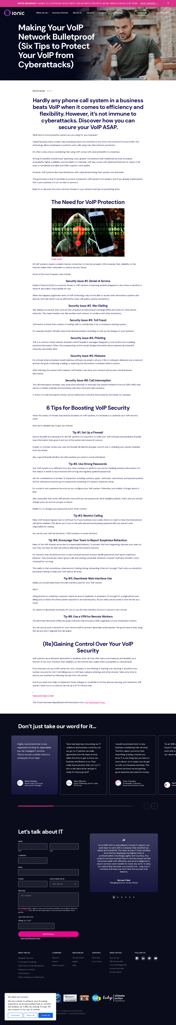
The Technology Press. (94, 702)
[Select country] (20, 884)
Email (21, 867)
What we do (42, 13)
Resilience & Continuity (26, 970)
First (19, 851)
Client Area (96, 958)
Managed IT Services (25, 958)
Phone (21, 879)
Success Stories (60, 13)
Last (51, 851)
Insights (103, 13)
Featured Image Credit (43, 695)
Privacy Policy (23, 910)
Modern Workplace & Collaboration (31, 977)
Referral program (58, 965)
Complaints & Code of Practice (71, 1011)
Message (22, 891)
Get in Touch (97, 961)
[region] (30, 1006)
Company (22, 856)
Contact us (116, 13)
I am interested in (57, 879)
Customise (15, 1015)
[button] (147, 806)
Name (21, 841)
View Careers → (149, 3)
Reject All (30, 1015)
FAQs (74, 965)
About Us (55, 958)
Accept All (46, 1015)
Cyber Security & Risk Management (31, 966)
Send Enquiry (48, 934)
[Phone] (32, 884)
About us (77, 13)
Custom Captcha (26, 917)
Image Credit (57, 259)
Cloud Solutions (24, 973)
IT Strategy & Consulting (27, 962)
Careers (90, 13)
